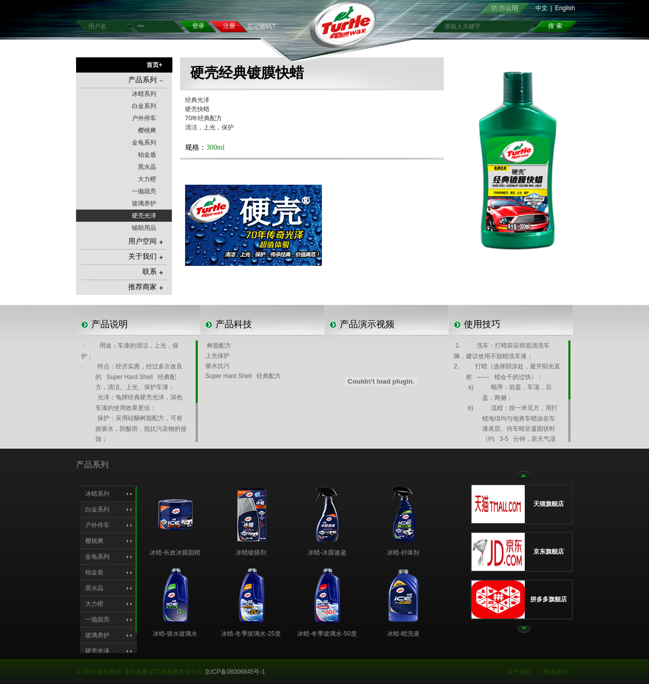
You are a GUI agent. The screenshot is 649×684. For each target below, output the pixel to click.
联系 (152, 272)
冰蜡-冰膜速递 (327, 552)
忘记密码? (261, 26)
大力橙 (147, 179)
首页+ (154, 65)
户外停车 (144, 118)
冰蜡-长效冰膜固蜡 (175, 552)
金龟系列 (144, 142)
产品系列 (145, 80)
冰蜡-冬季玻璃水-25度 (250, 633)
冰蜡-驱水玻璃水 (175, 633)
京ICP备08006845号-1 (234, 671)
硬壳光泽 (144, 215)
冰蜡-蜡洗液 (403, 633)
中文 (541, 8)
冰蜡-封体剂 (403, 552)
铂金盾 (147, 154)
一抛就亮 (144, 191)
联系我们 (556, 671)
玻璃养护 (144, 203)
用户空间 (145, 241)
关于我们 (145, 256)
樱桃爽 (147, 130)
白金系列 (144, 106)
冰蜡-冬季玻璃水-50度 (326, 633)
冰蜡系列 (144, 93)
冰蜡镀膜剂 (251, 552)
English (565, 8)
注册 (229, 25)
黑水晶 (147, 166)
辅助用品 (144, 227)
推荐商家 (145, 287)
